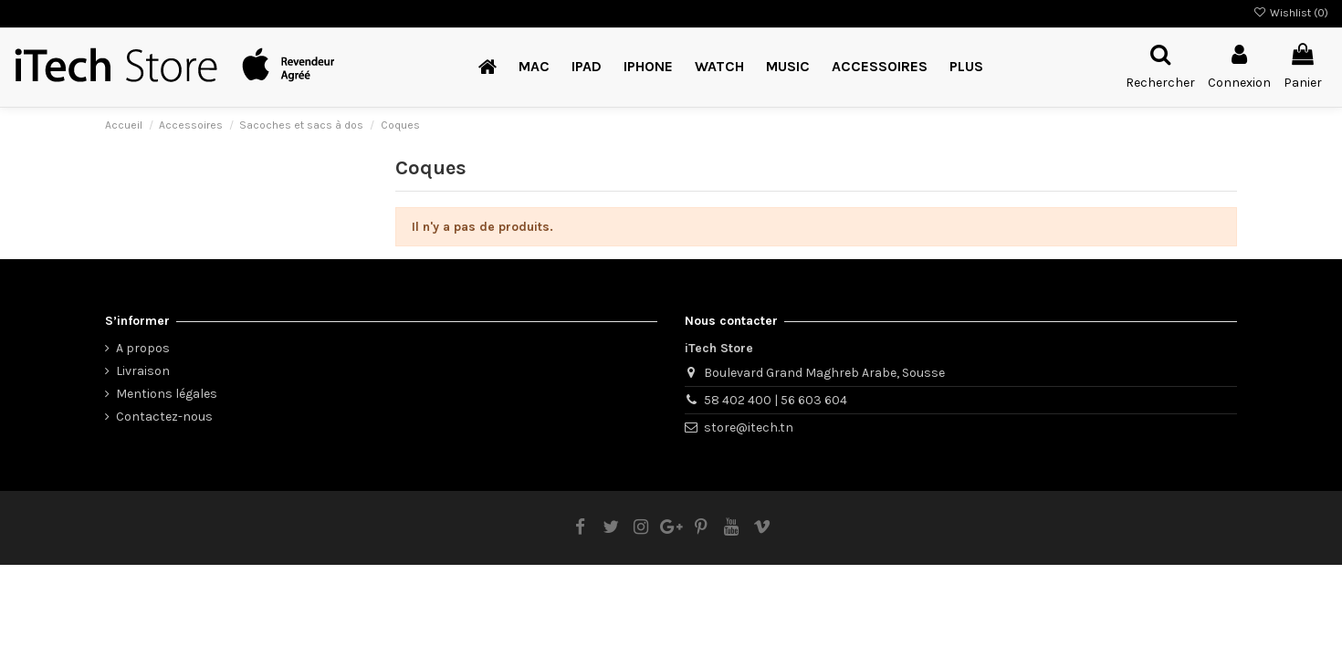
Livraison (143, 371)
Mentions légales (166, 394)
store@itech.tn (748, 427)
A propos (143, 348)
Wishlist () (1290, 12)
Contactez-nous (164, 416)
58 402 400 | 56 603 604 (775, 400)
